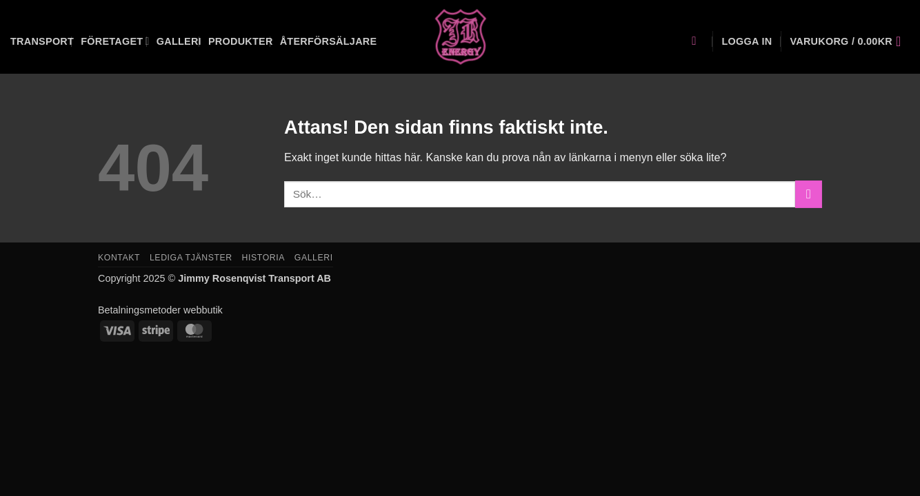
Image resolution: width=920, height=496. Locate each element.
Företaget (115, 41)
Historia (263, 257)
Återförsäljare (328, 41)
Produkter (240, 41)
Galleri (179, 41)
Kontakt (119, 257)
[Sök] (697, 42)
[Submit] (808, 193)
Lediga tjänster (191, 257)
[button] (746, 41)
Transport (42, 41)
